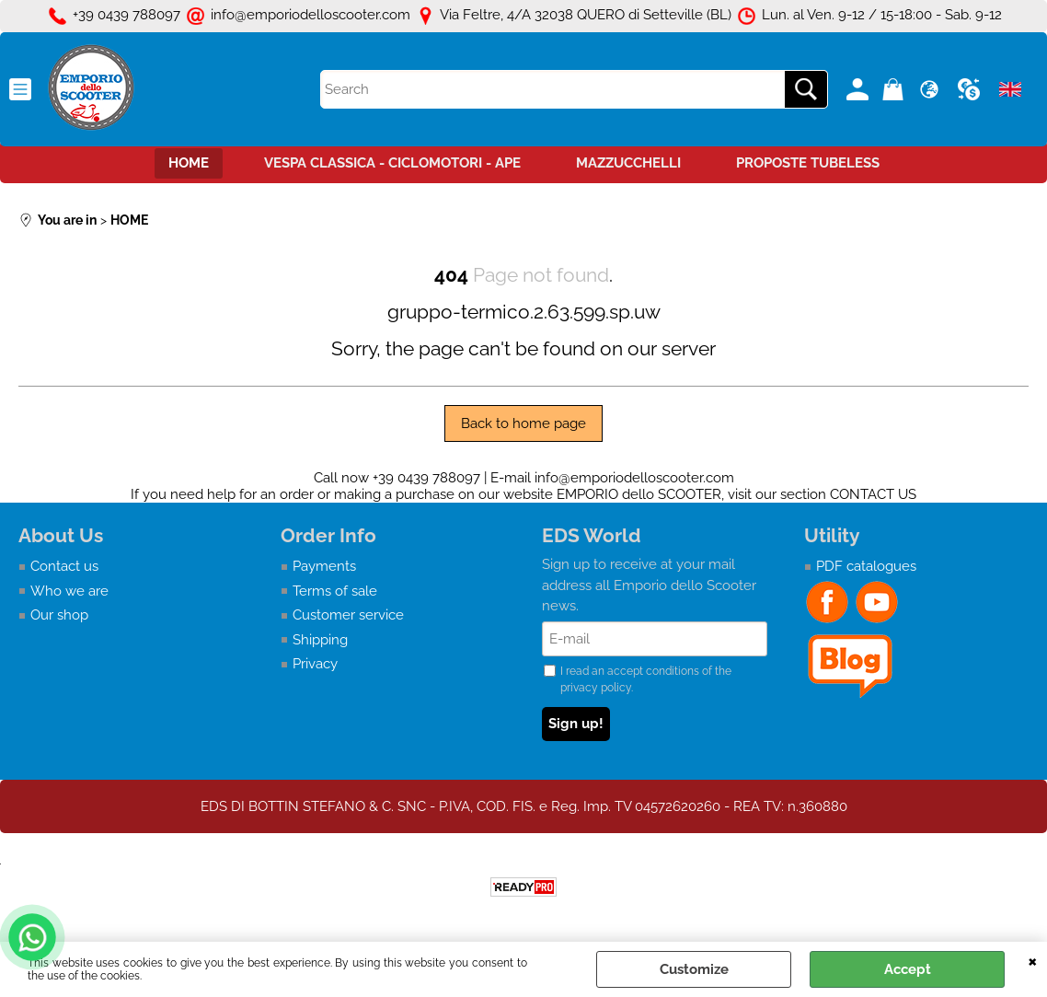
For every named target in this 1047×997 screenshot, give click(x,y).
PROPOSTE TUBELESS (808, 163)
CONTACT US (873, 494)
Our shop (59, 615)
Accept (907, 969)
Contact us (64, 566)
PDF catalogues (866, 566)
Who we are (69, 591)
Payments (324, 566)
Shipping (320, 640)
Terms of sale (335, 591)
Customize (694, 969)
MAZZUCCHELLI (628, 163)
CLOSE (1033, 960)
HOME (188, 163)
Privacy (315, 663)
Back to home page (523, 423)
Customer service (348, 615)
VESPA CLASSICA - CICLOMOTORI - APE (392, 163)
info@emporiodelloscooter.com (634, 478)
